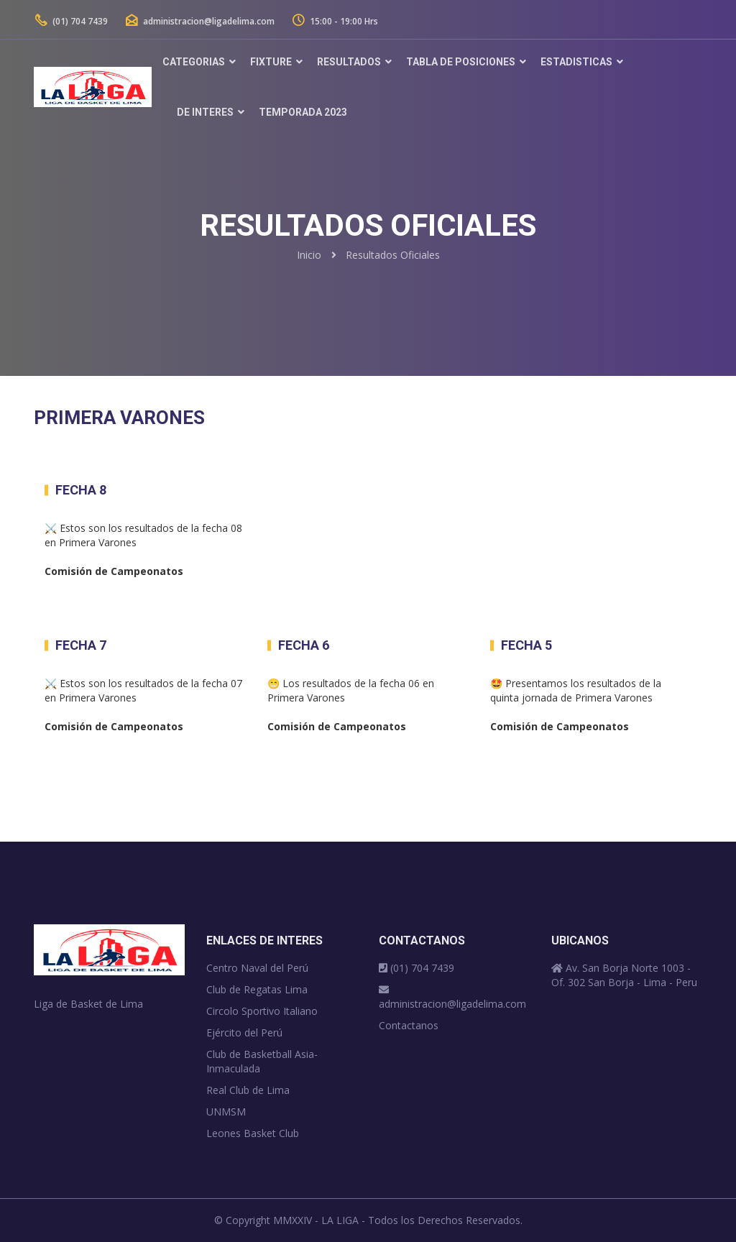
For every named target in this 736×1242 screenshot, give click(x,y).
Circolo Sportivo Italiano (262, 1011)
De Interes (205, 112)
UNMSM (226, 1111)
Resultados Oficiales (393, 255)
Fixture (271, 62)
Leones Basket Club (252, 1133)
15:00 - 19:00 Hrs (336, 21)
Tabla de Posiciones (460, 62)
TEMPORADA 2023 (303, 112)
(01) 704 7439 (71, 21)
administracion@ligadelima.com (200, 21)
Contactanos (408, 1025)
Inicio (309, 255)
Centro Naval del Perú (257, 968)
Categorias (193, 62)
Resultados (349, 62)
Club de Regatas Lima (257, 989)
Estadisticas (576, 62)
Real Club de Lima (248, 1090)
